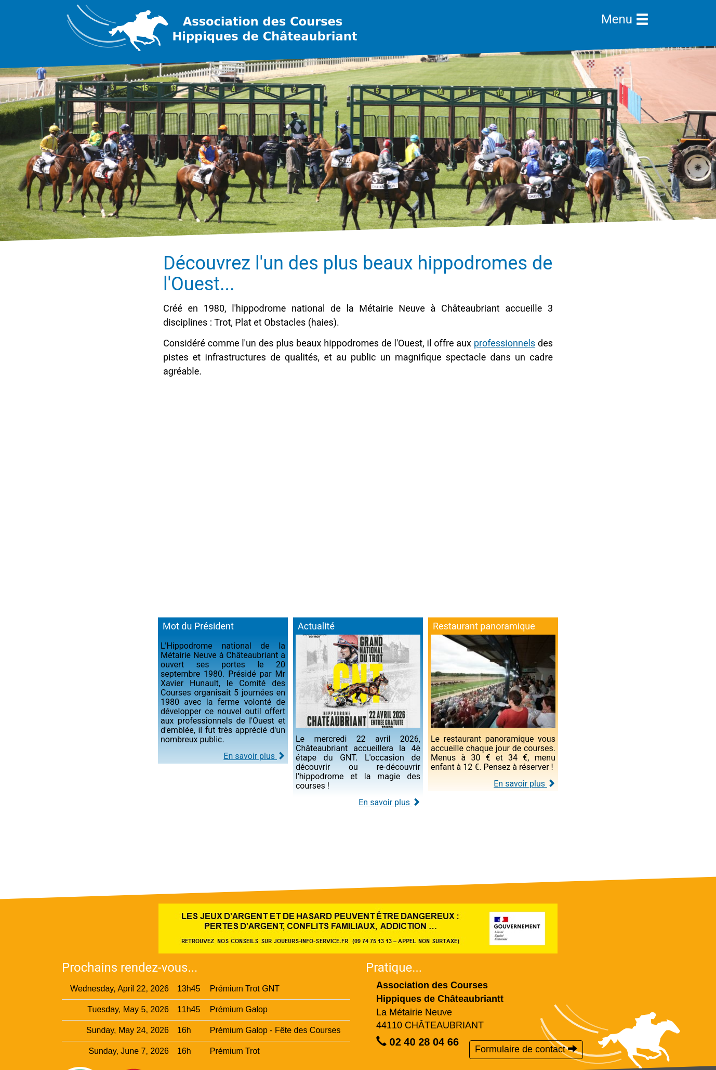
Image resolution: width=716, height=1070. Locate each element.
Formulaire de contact (526, 1048)
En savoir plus (254, 756)
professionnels (504, 343)
